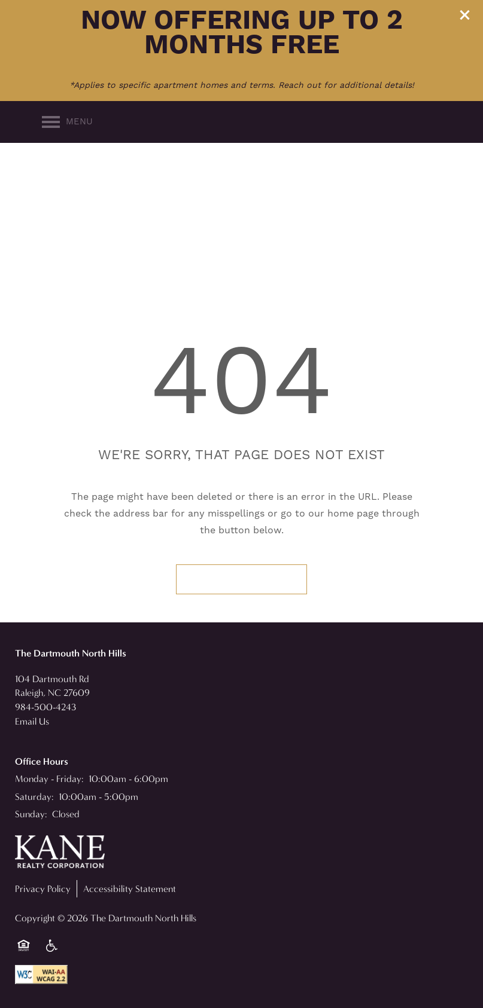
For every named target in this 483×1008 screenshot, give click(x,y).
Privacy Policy (43, 888)
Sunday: (31, 814)
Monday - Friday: (49, 778)
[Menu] (67, 122)
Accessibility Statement (129, 888)
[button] (465, 15)
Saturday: (34, 796)
